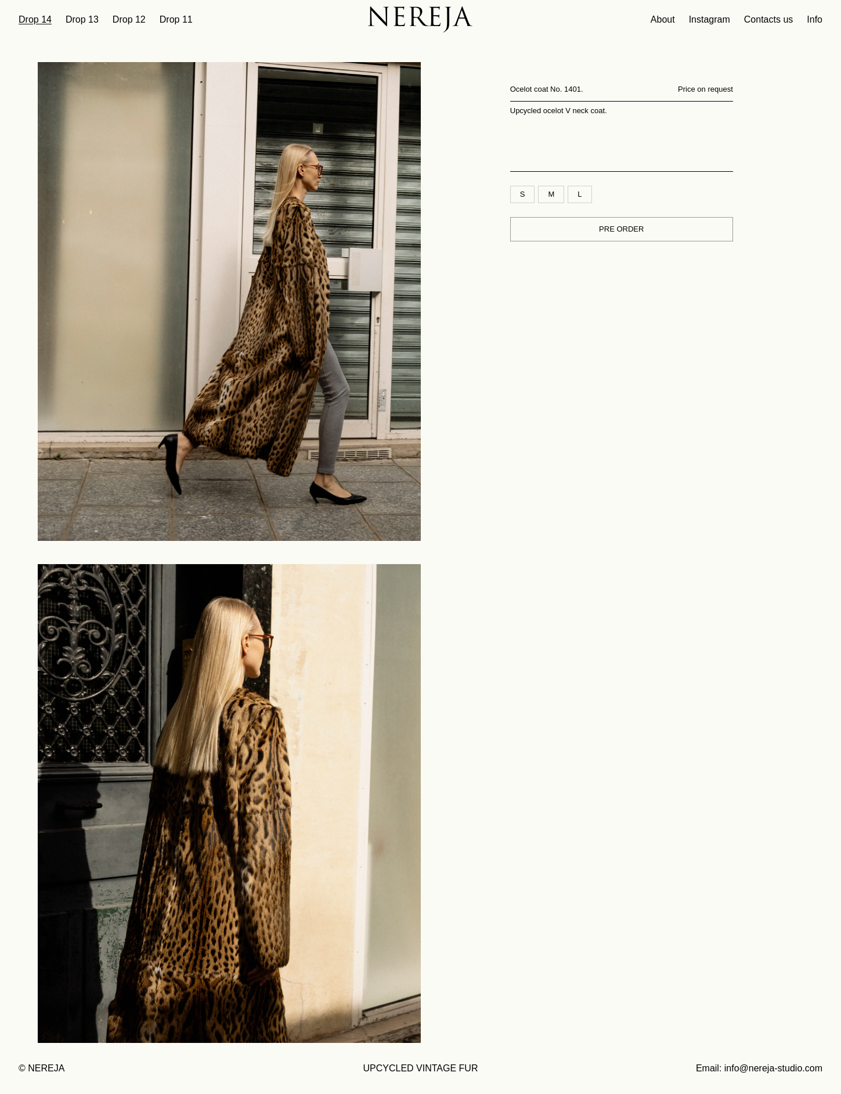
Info (814, 19)
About (663, 19)
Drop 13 (82, 19)
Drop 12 (129, 19)
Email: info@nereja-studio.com (759, 1068)
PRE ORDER (621, 229)
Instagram (709, 19)
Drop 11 (176, 19)
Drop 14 (35, 19)
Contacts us (768, 19)
